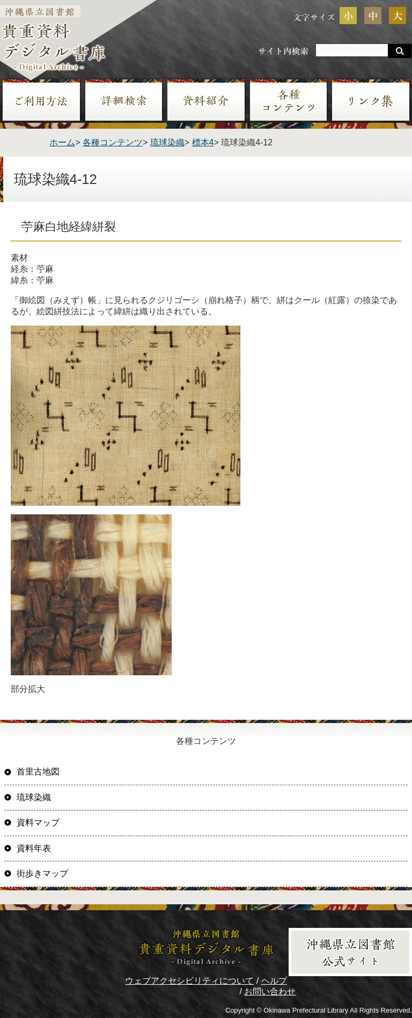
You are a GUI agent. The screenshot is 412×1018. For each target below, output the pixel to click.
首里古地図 (38, 771)
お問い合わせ (270, 991)
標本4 (203, 142)
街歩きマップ (42, 873)
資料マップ (38, 822)
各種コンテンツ (113, 142)
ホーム (62, 142)
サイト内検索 (283, 50)
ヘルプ (274, 980)
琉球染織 (167, 142)
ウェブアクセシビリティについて (189, 980)
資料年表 (34, 848)
